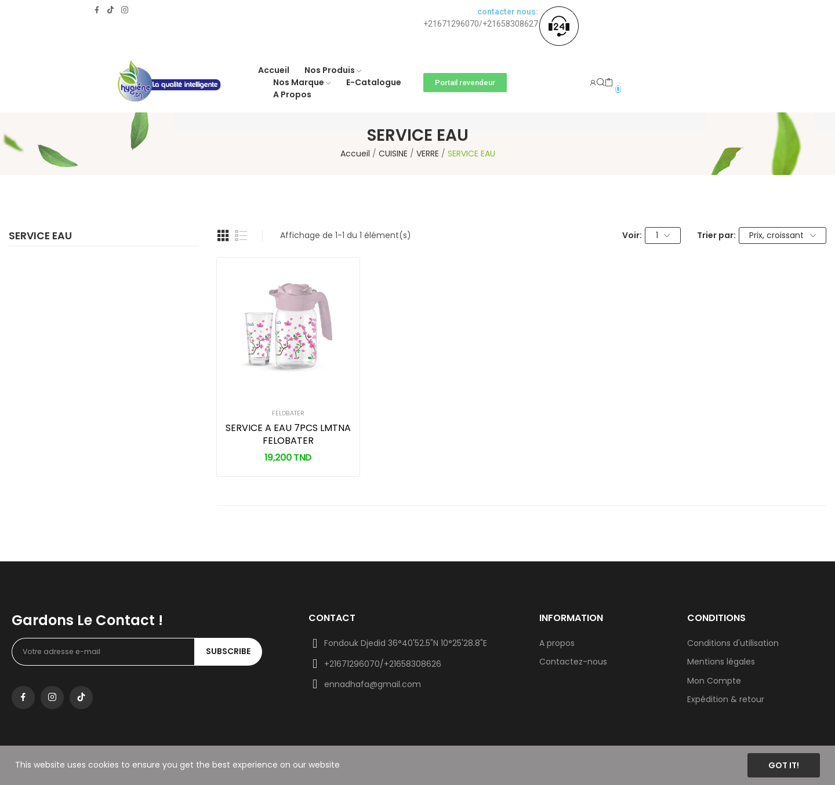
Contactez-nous (573, 661)
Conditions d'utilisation (733, 643)
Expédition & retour (725, 699)
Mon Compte (714, 681)
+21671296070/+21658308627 (480, 23)
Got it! (783, 765)
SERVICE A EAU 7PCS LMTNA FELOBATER (288, 434)
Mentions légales (721, 661)
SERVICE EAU (40, 237)
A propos (557, 643)
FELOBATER (288, 414)
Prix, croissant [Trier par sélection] (782, 235)
